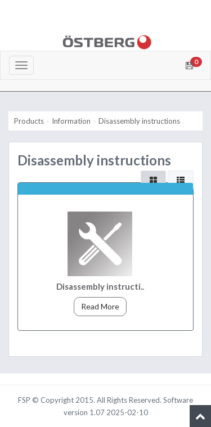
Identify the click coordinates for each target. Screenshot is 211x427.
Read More (100, 306)
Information (71, 120)
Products (29, 120)
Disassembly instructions (139, 120)
